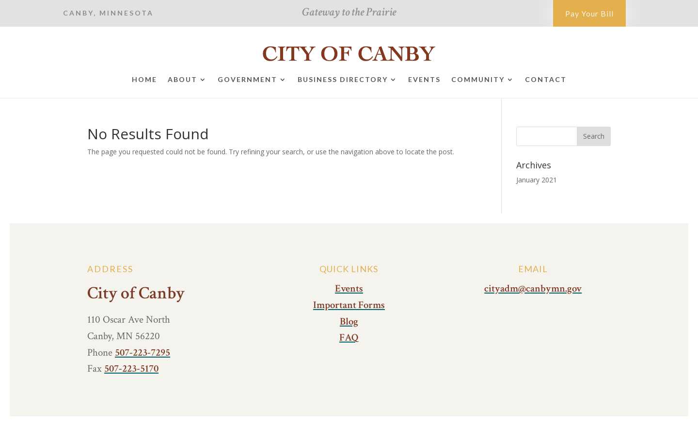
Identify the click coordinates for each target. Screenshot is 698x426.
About (182, 79)
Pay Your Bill (589, 13)
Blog (349, 321)
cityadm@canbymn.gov (533, 288)
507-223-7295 (142, 352)
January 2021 (536, 179)
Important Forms (349, 304)
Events (424, 79)
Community (478, 79)
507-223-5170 (131, 368)
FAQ (349, 337)
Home (144, 79)
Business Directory (343, 79)
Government (247, 79)
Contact (546, 79)
